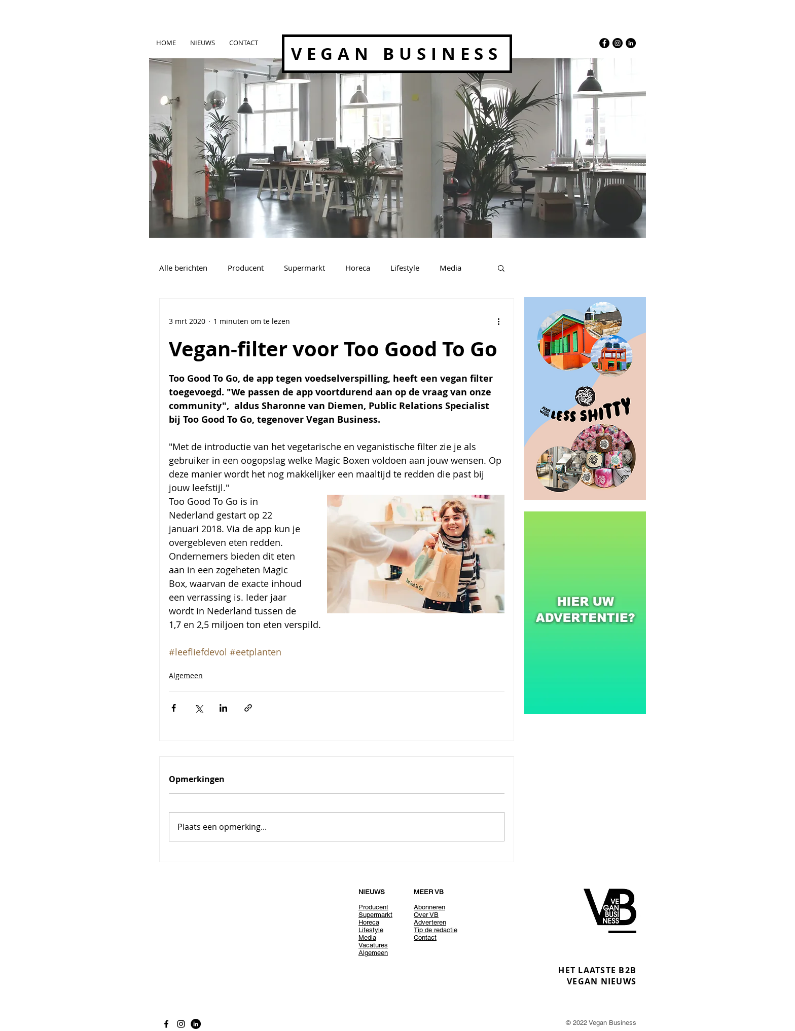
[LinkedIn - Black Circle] (631, 43)
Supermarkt (304, 268)
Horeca (357, 268)
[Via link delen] (248, 708)
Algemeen (186, 675)
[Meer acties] (498, 321)
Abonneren (429, 907)
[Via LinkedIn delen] (223, 708)
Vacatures (373, 945)
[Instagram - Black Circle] (617, 43)
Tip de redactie (435, 930)
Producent (246, 268)
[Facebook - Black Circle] (604, 43)
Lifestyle (404, 268)
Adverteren (430, 922)
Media (450, 268)
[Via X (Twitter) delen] (198, 708)
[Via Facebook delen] (173, 708)
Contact (425, 937)
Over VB (426, 914)
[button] (501, 268)
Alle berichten (183, 268)
